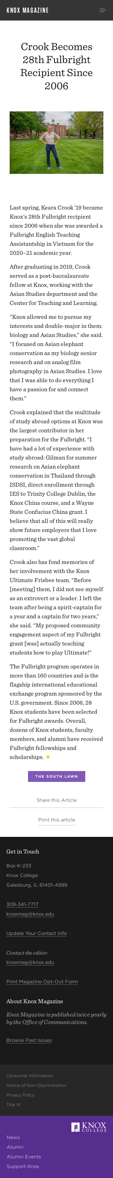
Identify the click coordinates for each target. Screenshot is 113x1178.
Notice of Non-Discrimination (36, 1085)
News (13, 1137)
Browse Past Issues (29, 1040)
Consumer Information (29, 1075)
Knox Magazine (28, 10)
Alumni (15, 1147)
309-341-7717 (22, 904)
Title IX (13, 1104)
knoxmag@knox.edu (30, 914)
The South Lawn (56, 776)
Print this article (56, 820)
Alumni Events (24, 1157)
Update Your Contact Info (36, 933)
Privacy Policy (20, 1095)
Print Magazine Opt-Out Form (42, 981)
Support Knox (23, 1166)
